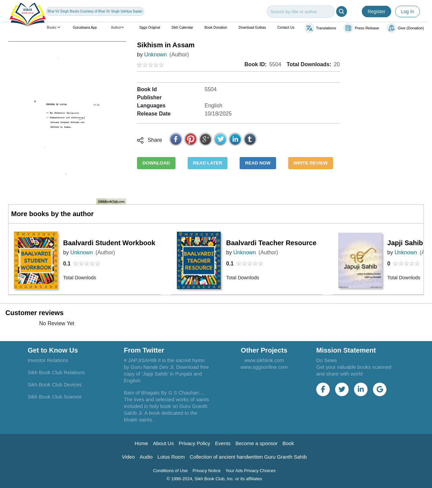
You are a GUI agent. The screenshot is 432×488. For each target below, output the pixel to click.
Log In (407, 11)
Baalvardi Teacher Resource (271, 243)
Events (223, 443)
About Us (163, 443)
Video (128, 457)
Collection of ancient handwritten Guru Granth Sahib (248, 457)
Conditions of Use (170, 470)
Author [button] (118, 27)
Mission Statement (346, 350)
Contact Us (286, 27)
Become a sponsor (257, 443)
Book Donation (216, 27)
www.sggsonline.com (264, 367)
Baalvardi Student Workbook (109, 243)
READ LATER (207, 162)
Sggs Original (149, 27)
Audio (146, 457)
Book (288, 443)
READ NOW (258, 162)
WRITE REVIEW (311, 162)
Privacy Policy (194, 443)
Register (376, 11)
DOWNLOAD (156, 162)
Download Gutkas (252, 27)
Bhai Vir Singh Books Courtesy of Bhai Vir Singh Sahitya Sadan (95, 11)
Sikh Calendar (182, 27)
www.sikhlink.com (264, 360)
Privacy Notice (207, 470)
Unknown (155, 54)
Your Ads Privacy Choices (250, 470)
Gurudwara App (85, 27)
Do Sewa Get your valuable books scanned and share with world (354, 367)
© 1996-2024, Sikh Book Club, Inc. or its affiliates (214, 478)
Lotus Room (171, 457)
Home (141, 443)
